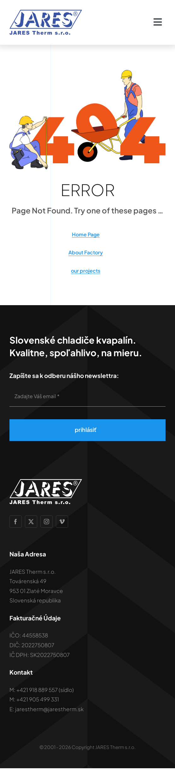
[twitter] (31, 521)
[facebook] (15, 521)
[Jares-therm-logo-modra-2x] (45, 12)
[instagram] (46, 521)
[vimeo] (62, 521)
